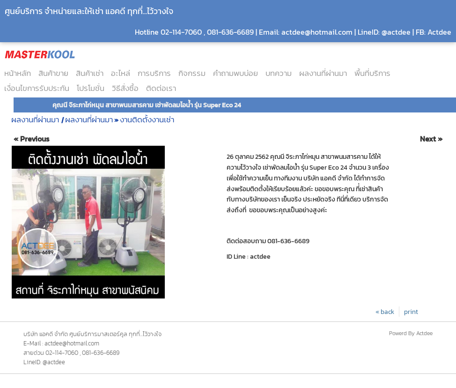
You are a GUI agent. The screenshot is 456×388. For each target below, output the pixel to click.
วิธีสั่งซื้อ (125, 88)
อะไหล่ (120, 73)
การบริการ (154, 73)
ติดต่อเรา (161, 88)
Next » (431, 139)
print (411, 311)
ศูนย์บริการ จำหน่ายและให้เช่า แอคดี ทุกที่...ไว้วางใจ (89, 11)
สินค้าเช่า (89, 73)
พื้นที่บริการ (372, 73)
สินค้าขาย (53, 73)
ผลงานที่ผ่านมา (323, 73)
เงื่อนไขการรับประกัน (36, 88)
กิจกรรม (192, 73)
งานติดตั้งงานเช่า (147, 119)
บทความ (278, 73)
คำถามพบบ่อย (235, 73)
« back (384, 311)
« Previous (32, 139)
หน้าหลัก (17, 73)
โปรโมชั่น (90, 88)
